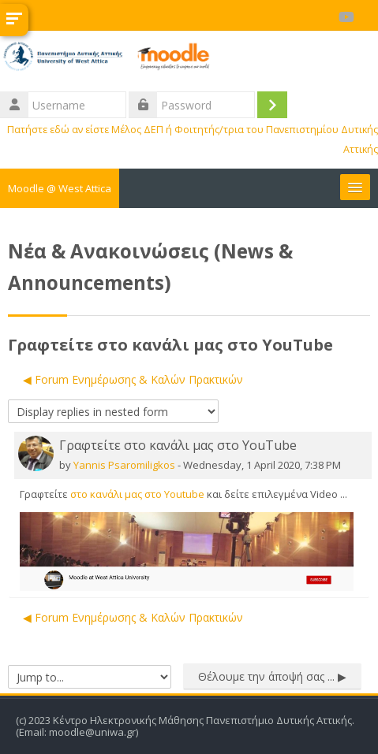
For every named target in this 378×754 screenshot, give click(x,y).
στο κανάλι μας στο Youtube (137, 494)
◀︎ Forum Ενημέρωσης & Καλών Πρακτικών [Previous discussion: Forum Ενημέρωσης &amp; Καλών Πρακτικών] (133, 379)
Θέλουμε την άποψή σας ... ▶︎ (272, 676)
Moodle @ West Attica (59, 188)
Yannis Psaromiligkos (124, 465)
